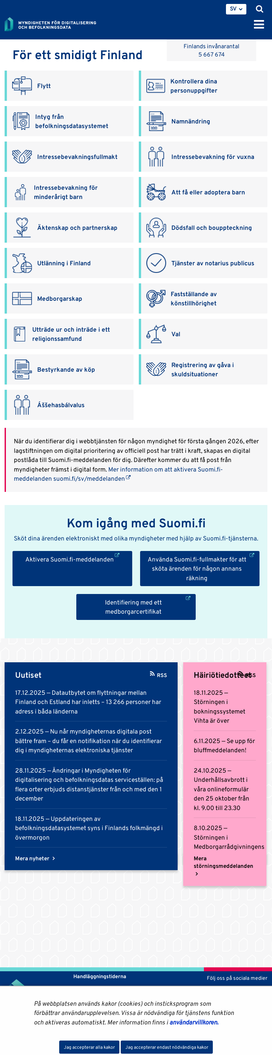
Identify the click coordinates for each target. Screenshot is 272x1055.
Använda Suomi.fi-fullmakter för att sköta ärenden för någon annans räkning (204, 568)
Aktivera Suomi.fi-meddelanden (78, 558)
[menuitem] (236, 9)
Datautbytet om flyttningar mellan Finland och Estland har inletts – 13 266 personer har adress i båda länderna (88, 702)
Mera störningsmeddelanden (223, 862)
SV (233, 8)
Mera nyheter (33, 858)
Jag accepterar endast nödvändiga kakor (166, 1047)
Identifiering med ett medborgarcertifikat (150, 606)
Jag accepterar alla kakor (89, 1047)
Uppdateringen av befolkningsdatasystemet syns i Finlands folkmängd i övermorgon (89, 828)
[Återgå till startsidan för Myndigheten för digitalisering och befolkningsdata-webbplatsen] (55, 23)
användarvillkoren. (193, 1022)
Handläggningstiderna (99, 976)
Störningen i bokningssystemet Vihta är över (219, 711)
